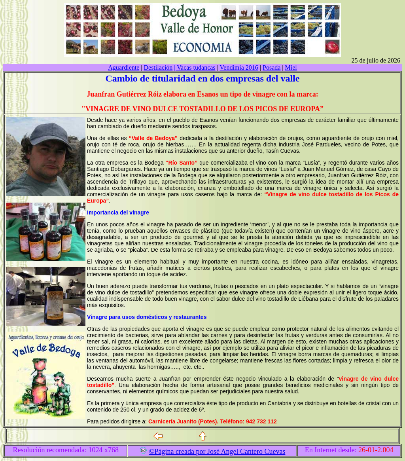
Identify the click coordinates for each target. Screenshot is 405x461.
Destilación (158, 67)
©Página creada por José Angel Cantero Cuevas (217, 451)
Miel (291, 67)
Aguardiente (123, 67)
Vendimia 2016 (239, 67)
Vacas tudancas (194, 67)
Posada (271, 67)
